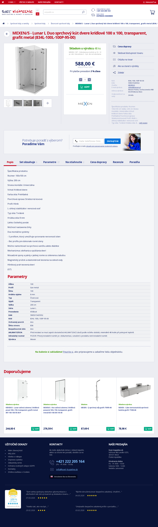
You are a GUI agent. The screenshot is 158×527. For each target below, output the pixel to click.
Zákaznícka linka (105, 10)
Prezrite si (68, 351)
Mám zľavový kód (15, 450)
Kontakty (59, 2)
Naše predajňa (44, 2)
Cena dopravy (98, 162)
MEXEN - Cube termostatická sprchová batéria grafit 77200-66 (133, 408)
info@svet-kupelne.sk (67, 469)
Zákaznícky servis (15, 463)
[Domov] (4, 2)
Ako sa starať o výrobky (128, 66)
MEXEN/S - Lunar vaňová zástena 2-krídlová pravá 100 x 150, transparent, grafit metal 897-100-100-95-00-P (22, 410)
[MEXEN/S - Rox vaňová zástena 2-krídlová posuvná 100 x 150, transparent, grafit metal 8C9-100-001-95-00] (60, 390)
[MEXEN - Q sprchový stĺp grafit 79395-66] (98, 390)
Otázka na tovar (125, 59)
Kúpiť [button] (37, 429)
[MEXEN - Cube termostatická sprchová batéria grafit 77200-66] (135, 390)
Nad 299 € (105, 15)
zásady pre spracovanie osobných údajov (102, 146)
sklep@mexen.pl (134, 87)
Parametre (51, 162)
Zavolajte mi (112, 141)
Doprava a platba (15, 459)
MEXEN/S (131, 85)
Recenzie (118, 162)
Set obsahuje (28, 162)
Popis (10, 162)
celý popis (143, 123)
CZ (38, 10)
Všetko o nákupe (26, 2)
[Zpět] (7, 34)
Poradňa (134, 162)
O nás (10, 2)
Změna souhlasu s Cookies (19, 472)
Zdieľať (121, 72)
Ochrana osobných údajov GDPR (21, 466)
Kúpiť (86, 87)
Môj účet (11, 453)
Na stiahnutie (74, 162)
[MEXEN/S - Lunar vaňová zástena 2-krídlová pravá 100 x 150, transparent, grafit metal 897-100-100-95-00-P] (23, 390)
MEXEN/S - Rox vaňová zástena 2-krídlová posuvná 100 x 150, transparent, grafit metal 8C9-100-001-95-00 (59, 410)
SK (38, 14)
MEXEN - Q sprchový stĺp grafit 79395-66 (96, 407)
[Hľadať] (64, 12)
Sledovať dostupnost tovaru (130, 53)
